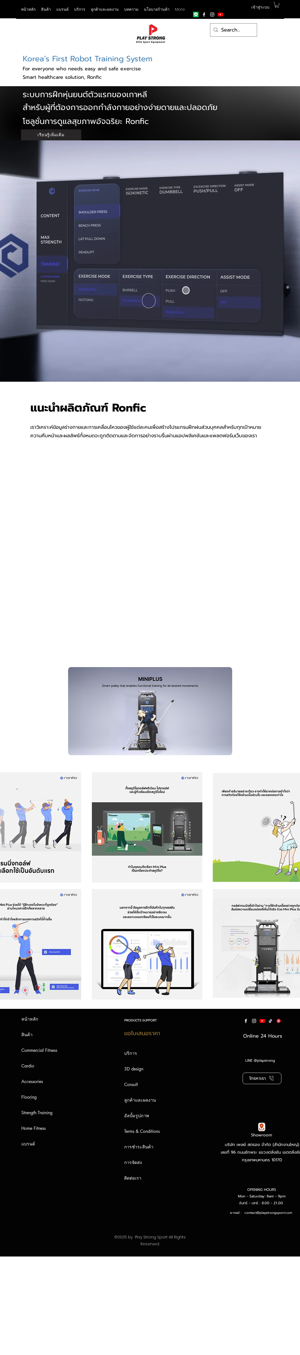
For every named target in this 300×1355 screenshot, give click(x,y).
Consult (131, 1084)
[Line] (196, 14)
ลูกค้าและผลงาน (140, 1100)
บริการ (130, 1053)
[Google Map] (261, 1127)
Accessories (32, 1081)
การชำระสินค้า (138, 1147)
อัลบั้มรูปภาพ (136, 1116)
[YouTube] (220, 14)
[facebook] (204, 14)
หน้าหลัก (29, 1019)
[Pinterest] (278, 1021)
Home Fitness (33, 1128)
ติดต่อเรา (132, 1178)
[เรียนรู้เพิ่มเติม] (51, 134)
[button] (62, 9)
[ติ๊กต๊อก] (270, 1021)
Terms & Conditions (142, 1131)
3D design (133, 1069)
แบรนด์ (28, 1144)
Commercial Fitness (39, 1050)
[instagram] (212, 14)
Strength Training (37, 1113)
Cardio (27, 1066)
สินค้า (27, 1035)
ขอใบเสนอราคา (142, 1033)
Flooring (29, 1097)
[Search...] (233, 30)
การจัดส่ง (133, 1162)
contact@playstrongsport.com (268, 1212)
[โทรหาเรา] (262, 1078)
